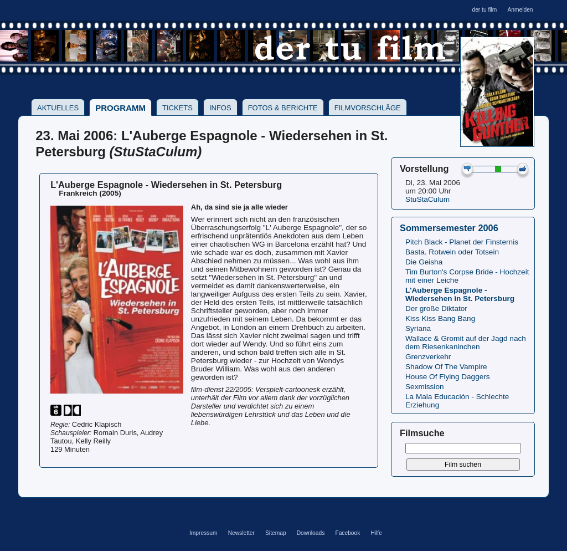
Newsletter (241, 533)
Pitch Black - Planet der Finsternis (461, 242)
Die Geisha (423, 262)
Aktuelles (58, 108)
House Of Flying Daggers (447, 377)
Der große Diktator (436, 308)
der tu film (484, 10)
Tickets (177, 108)
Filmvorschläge (367, 108)
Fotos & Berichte (283, 108)
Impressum (203, 533)
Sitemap (275, 533)
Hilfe (376, 533)
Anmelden (520, 10)
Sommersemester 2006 (449, 228)
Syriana (418, 328)
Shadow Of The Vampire (446, 367)
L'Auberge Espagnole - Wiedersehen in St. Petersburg (459, 294)
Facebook (347, 533)
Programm (120, 108)
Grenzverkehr (428, 357)
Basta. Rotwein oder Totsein (452, 252)
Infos (220, 108)
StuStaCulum (427, 199)
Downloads (311, 533)
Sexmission (424, 386)
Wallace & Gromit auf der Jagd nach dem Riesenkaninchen (465, 342)
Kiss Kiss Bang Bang (440, 318)
